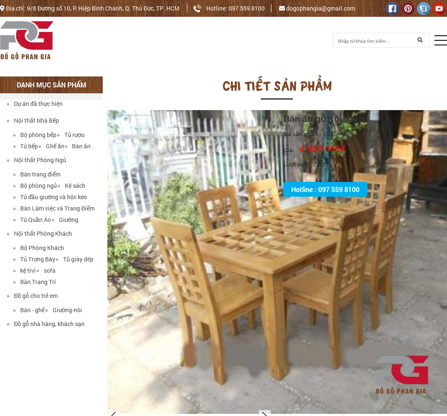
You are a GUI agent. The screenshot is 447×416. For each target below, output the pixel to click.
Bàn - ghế (29, 310)
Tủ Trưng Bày (34, 259)
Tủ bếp (25, 146)
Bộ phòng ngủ (35, 186)
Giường (64, 220)
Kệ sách (71, 186)
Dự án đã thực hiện (34, 104)
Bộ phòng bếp (34, 135)
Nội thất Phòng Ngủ (36, 160)
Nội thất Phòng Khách (39, 233)
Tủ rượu (70, 135)
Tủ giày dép (74, 259)
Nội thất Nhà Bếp (32, 120)
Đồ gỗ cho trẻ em (32, 296)
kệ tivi (24, 270)
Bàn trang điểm (37, 174)
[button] (440, 40)
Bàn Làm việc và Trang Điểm (54, 208)
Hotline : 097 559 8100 (325, 189)
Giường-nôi (63, 310)
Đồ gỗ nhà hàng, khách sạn (45, 324)
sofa (45, 270)
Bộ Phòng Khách (38, 248)
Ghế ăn (51, 146)
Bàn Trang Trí (34, 282)
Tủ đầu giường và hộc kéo (50, 197)
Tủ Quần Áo (32, 220)
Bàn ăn (77, 146)
